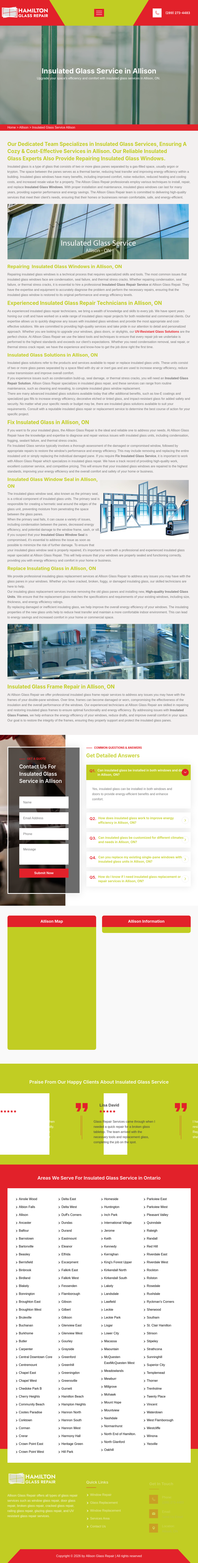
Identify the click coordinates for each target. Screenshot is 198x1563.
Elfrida (65, 1254)
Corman (24, 1428)
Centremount (28, 1365)
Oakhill (109, 1449)
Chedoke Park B (30, 1388)
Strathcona (154, 1349)
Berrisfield (26, 1262)
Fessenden (69, 1286)
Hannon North (71, 1412)
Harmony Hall (71, 1436)
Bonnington (27, 1293)
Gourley (67, 1341)
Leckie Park (112, 1317)
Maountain (111, 1349)
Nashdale (111, 1418)
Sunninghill (154, 1357)
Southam (153, 1317)
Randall (152, 1238)
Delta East (68, 1199)
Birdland (25, 1278)
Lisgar (108, 1325)
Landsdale (111, 1293)
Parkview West (157, 1207)
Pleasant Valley (157, 1214)
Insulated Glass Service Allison (53, 127)
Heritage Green (72, 1444)
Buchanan (26, 1325)
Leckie (108, 1309)
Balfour (24, 1230)
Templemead (156, 1372)
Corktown (25, 1420)
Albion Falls (27, 1207)
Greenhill (67, 1365)
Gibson (66, 1301)
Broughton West (30, 1309)
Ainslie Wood (28, 1199)
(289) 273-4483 (177, 13)
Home (11, 127)
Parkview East (157, 1199)
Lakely (108, 1286)
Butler (23, 1341)
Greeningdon (70, 1372)
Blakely (24, 1286)
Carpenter (26, 1349)
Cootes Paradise (30, 1412)
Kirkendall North (115, 1270)
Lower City (111, 1333)
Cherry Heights (29, 1396)
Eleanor (66, 1246)
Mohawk (110, 1394)
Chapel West (28, 1380)
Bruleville (25, 1317)
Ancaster (25, 1222)
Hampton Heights (73, 1404)
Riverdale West (157, 1262)
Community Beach (32, 1404)
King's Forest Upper (118, 1262)
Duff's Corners (71, 1214)
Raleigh (152, 1230)
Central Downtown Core (35, 1357)
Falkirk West (70, 1278)
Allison (24, 127)
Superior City (156, 1365)
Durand (66, 1230)
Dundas (66, 1222)
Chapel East (27, 1372)
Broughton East (30, 1301)
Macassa (110, 1341)
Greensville (69, 1380)
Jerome (109, 1230)
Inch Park (111, 1214)
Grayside (67, 1349)
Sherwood (154, 1309)
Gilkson (66, 1317)
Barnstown (26, 1238)
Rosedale (153, 1286)
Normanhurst (113, 1426)
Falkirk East (69, 1270)
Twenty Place (156, 1396)
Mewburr (110, 1378)
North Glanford (114, 1442)
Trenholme (154, 1388)
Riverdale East (157, 1254)
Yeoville (152, 1444)
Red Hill (152, 1246)
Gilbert (66, 1309)
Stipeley (152, 1341)
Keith (107, 1238)
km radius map (51, 985)
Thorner (152, 1380)
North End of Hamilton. (120, 1434)
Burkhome (26, 1333)
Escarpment (69, 1262)
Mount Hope (112, 1402)
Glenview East (71, 1325)
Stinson (152, 1333)
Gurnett (66, 1388)
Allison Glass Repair (100, 1556)
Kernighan (111, 1254)
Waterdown (155, 1412)
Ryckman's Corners (160, 1301)
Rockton (152, 1270)
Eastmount (68, 1238)
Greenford (68, 1357)
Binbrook (25, 1270)
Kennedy (110, 1246)
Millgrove (110, 1386)
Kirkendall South (115, 1278)
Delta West (69, 1207)
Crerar (23, 1436)
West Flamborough (160, 1420)
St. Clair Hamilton (159, 1325)
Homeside (111, 1199)
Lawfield (110, 1301)
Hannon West (71, 1428)
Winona (152, 1436)
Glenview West (71, 1333)
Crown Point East (31, 1444)
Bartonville (26, 1246)
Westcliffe (153, 1428)
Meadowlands (114, 1370)
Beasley (24, 1254)
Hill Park (67, 1451)
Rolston (152, 1278)
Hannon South (71, 1420)
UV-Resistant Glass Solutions (157, 331)
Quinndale (154, 1222)
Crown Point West (31, 1451)
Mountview (111, 1410)
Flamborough (70, 1293)
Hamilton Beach (72, 1396)
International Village (118, 1222)
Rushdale (153, 1293)
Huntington (111, 1207)
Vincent (152, 1404)
